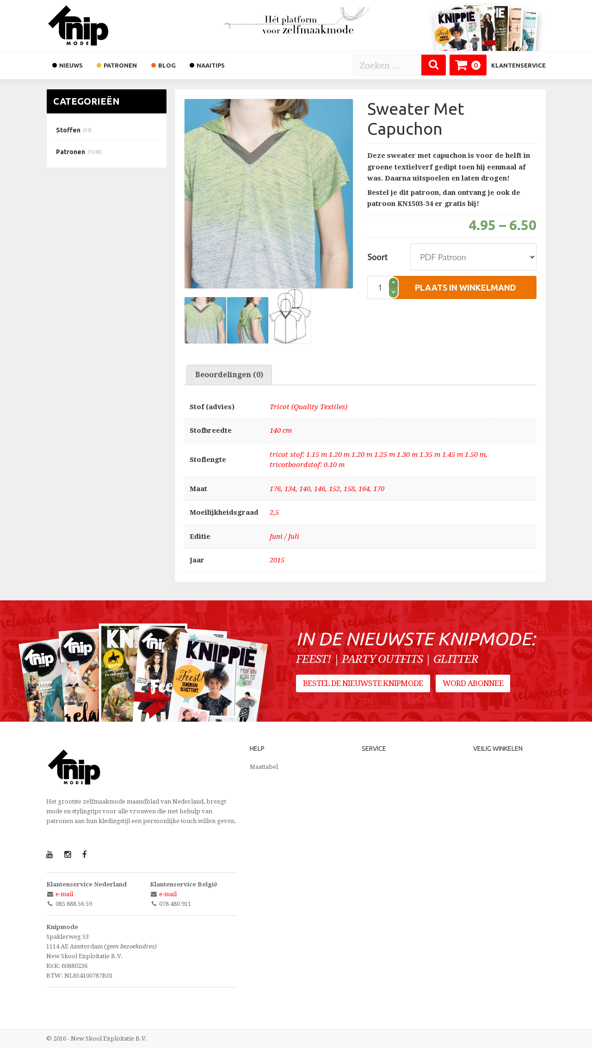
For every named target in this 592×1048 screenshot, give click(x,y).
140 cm (281, 430)
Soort (377, 257)
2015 (277, 560)
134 (290, 489)
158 (349, 489)
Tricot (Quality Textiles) (308, 407)
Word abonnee (473, 683)
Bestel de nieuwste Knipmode (363, 683)
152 (334, 489)
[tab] (229, 375)
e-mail (64, 894)
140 (304, 489)
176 (275, 489)
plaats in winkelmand (465, 287)
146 (319, 489)
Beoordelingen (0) (229, 374)
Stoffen (68, 130)
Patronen (70, 152)
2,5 (274, 512)
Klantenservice (518, 65)
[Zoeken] (433, 65)
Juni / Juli (284, 536)
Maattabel (264, 766)
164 (364, 489)
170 (378, 489)
